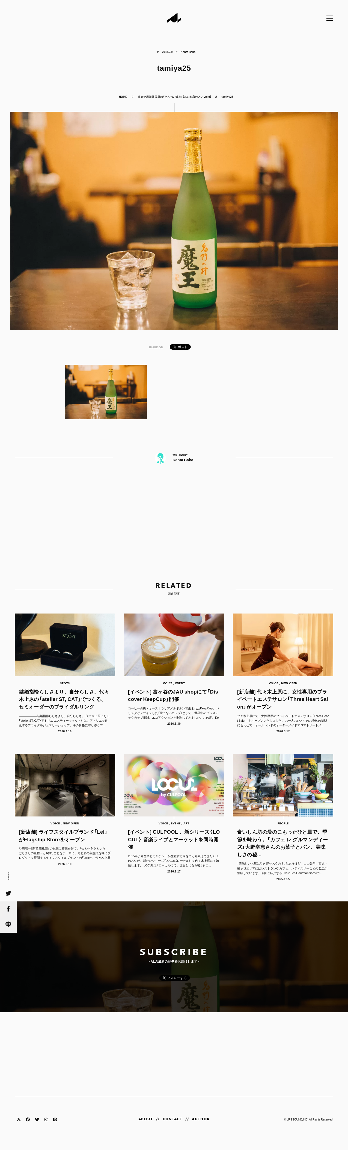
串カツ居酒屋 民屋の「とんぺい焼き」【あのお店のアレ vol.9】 (174, 97)
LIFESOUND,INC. (297, 1128)
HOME (123, 97)
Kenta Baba (188, 52)
